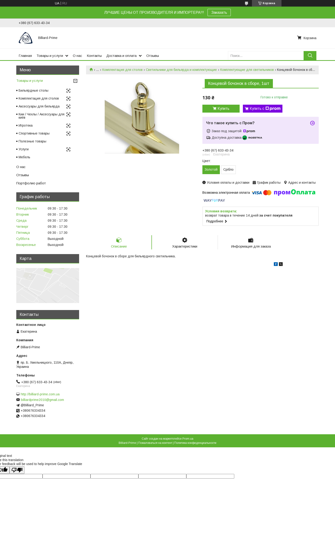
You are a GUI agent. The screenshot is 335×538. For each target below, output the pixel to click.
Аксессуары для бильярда (39, 106)
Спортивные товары (34, 133)
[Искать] (310, 55)
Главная (25, 56)
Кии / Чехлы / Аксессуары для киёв (41, 115)
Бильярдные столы (33, 90)
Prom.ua (187, 438)
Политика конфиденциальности (195, 443)
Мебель (24, 157)
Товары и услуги (50, 56)
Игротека (26, 125)
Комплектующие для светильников (247, 70)
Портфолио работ (31, 183)
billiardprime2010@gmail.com (42, 400)
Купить (223, 108)
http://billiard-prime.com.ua (40, 394)
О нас (77, 56)
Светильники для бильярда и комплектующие (181, 70)
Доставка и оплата (121, 56)
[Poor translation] (17, 470)
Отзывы (152, 56)
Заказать (219, 12)
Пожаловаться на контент (155, 443)
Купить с (265, 109)
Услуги (24, 149)
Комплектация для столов (122, 70)
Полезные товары (32, 141)
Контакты (94, 56)
